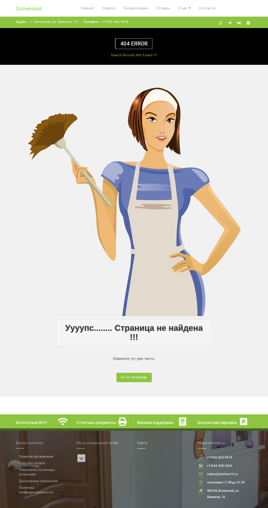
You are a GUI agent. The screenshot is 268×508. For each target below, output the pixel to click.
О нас (184, 8)
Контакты (207, 8)
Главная (87, 8)
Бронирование (136, 8)
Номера (108, 8)
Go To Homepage (134, 377)
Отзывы (163, 8)
